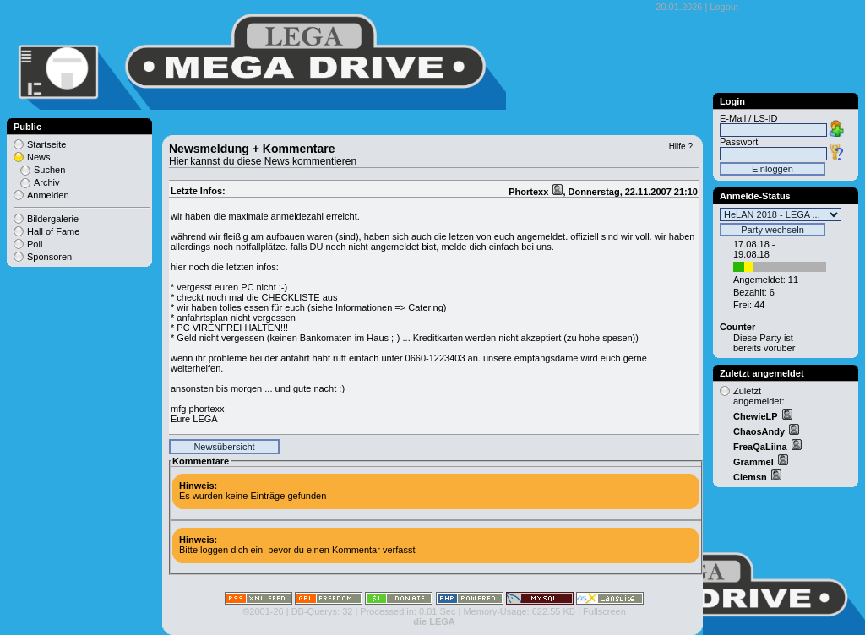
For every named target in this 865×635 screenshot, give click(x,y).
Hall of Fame (53, 231)
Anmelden (48, 195)
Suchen (49, 170)
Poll (34, 244)
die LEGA (434, 621)
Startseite (46, 144)
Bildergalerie (53, 219)
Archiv (47, 182)
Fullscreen (604, 611)
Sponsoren (49, 257)
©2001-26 (262, 611)
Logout (724, 7)
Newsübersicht (223, 447)
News (39, 157)
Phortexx (530, 192)
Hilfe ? (681, 146)
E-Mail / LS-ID (748, 118)
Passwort (739, 142)
